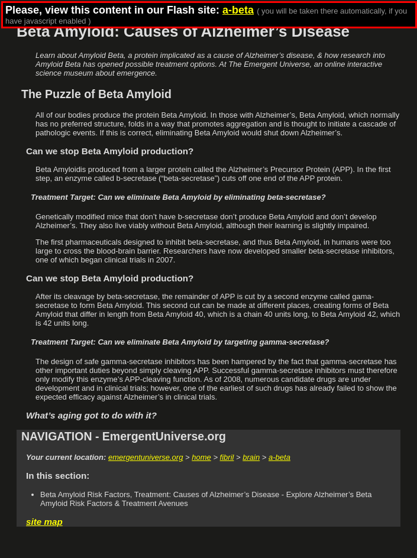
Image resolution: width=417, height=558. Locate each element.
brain (251, 457)
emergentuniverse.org (145, 457)
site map (44, 522)
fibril (227, 457)
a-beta (279, 457)
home (201, 457)
